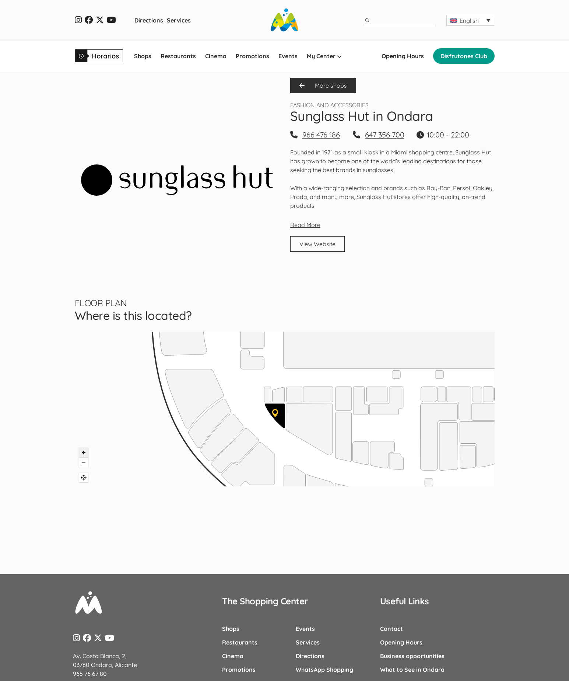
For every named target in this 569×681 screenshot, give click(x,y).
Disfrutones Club (463, 56)
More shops (323, 85)
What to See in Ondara (412, 669)
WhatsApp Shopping (324, 669)
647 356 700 (384, 134)
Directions (148, 20)
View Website (317, 244)
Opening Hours (403, 56)
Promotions (252, 56)
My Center (324, 56)
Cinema (215, 56)
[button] (470, 20)
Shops (142, 56)
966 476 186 (321, 134)
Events (288, 56)
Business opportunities (412, 656)
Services (179, 20)
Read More (305, 224)
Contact (391, 628)
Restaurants (178, 56)
